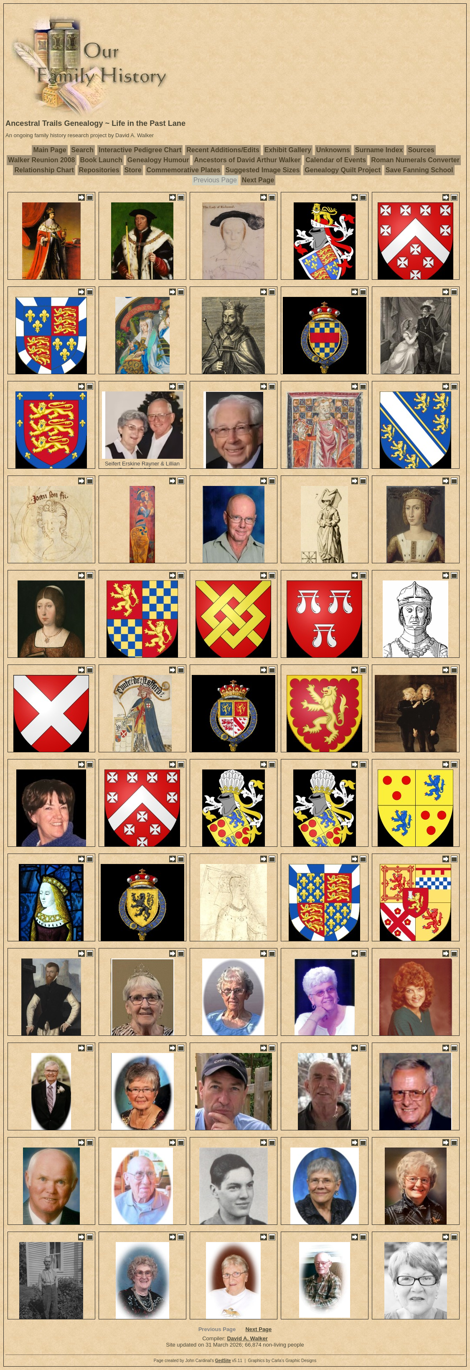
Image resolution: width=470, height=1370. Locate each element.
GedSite (223, 1360)
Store (133, 170)
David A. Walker (247, 1338)
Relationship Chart (44, 170)
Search (82, 149)
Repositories (99, 170)
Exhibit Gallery (287, 149)
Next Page (258, 180)
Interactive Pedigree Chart (140, 149)
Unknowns (333, 149)
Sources (421, 149)
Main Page (49, 149)
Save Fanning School (419, 170)
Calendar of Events (335, 160)
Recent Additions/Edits (222, 149)
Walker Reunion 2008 (41, 160)
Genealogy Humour (158, 160)
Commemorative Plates (184, 170)
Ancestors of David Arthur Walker (247, 160)
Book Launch (101, 160)
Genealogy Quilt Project (342, 170)
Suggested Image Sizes (263, 170)
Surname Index (379, 149)
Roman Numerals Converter (415, 160)
